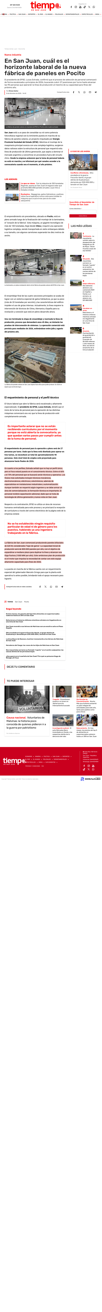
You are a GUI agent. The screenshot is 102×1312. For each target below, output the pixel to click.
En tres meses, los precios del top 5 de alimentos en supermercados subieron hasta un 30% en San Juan (33, 614)
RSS (43, 766)
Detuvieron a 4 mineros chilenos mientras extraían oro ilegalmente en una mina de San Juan (33, 621)
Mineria (4, 14)
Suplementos (50, 762)
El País (40, 14)
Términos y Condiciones (32, 766)
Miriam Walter (13, 91)
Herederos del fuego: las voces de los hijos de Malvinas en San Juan (32, 645)
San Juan (22, 14)
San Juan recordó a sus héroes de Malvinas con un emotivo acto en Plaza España (34, 627)
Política (13, 14)
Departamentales (72, 14)
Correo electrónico (75, 209)
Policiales (59, 14)
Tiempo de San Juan (10, 49)
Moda (97, 14)
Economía (22, 49)
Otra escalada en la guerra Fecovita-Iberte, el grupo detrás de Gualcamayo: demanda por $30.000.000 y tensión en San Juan (31, 633)
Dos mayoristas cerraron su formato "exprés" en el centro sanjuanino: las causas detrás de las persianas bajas (35, 651)
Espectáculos (87, 14)
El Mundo (49, 14)
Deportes (31, 14)
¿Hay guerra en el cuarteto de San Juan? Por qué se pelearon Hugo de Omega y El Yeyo (33, 657)
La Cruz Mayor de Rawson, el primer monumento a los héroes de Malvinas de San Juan (34, 640)
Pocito (26, 602)
